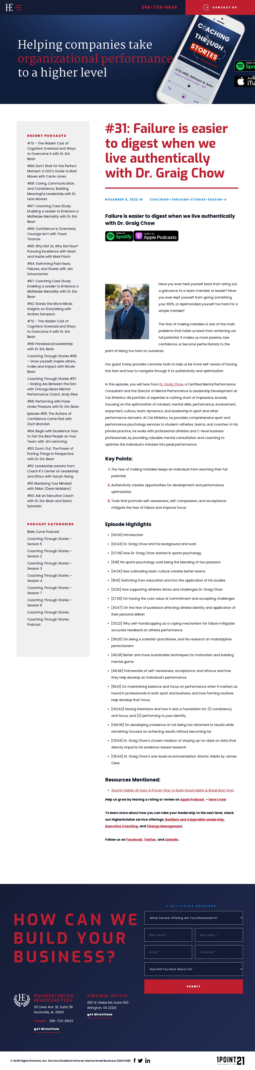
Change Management (164, 826)
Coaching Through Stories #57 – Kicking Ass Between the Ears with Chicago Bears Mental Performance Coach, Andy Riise (52, 387)
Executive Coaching (121, 826)
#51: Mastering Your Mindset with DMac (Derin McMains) (49, 486)
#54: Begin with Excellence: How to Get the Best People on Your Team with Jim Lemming (52, 436)
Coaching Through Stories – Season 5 (49, 541)
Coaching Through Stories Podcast (48, 622)
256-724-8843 (159, 7)
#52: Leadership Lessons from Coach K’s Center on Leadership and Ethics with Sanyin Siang (52, 471)
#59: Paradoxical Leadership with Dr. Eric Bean (50, 346)
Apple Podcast (192, 799)
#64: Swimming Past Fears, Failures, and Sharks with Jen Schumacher (50, 268)
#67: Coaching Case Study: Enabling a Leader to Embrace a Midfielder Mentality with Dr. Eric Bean (52, 214)
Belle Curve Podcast (43, 532)
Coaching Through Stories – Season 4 (49, 578)
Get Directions (46, 1029)
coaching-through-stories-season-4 (188, 199)
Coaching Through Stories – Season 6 (49, 603)
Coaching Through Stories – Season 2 (49, 553)
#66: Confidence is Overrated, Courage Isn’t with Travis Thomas (51, 234)
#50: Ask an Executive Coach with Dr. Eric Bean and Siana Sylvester (50, 501)
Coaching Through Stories (48, 612)
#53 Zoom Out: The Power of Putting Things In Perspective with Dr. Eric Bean (50, 453)
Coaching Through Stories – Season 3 (49, 566)
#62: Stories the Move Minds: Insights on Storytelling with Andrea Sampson (50, 309)
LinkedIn (171, 839)
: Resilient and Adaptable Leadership (194, 819)
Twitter (150, 839)
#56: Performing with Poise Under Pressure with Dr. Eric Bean (53, 404)
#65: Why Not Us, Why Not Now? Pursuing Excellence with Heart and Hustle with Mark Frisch (52, 251)
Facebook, (134, 839)
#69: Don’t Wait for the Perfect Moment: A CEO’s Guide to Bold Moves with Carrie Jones (52, 171)
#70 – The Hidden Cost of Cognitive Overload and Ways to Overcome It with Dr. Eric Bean (51, 151)
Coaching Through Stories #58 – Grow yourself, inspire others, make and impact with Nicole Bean (52, 364)
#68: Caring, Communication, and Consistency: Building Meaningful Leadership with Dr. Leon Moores (51, 191)
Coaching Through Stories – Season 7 (49, 590)
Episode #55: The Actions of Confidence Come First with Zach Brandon (49, 418)
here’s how (217, 799)
